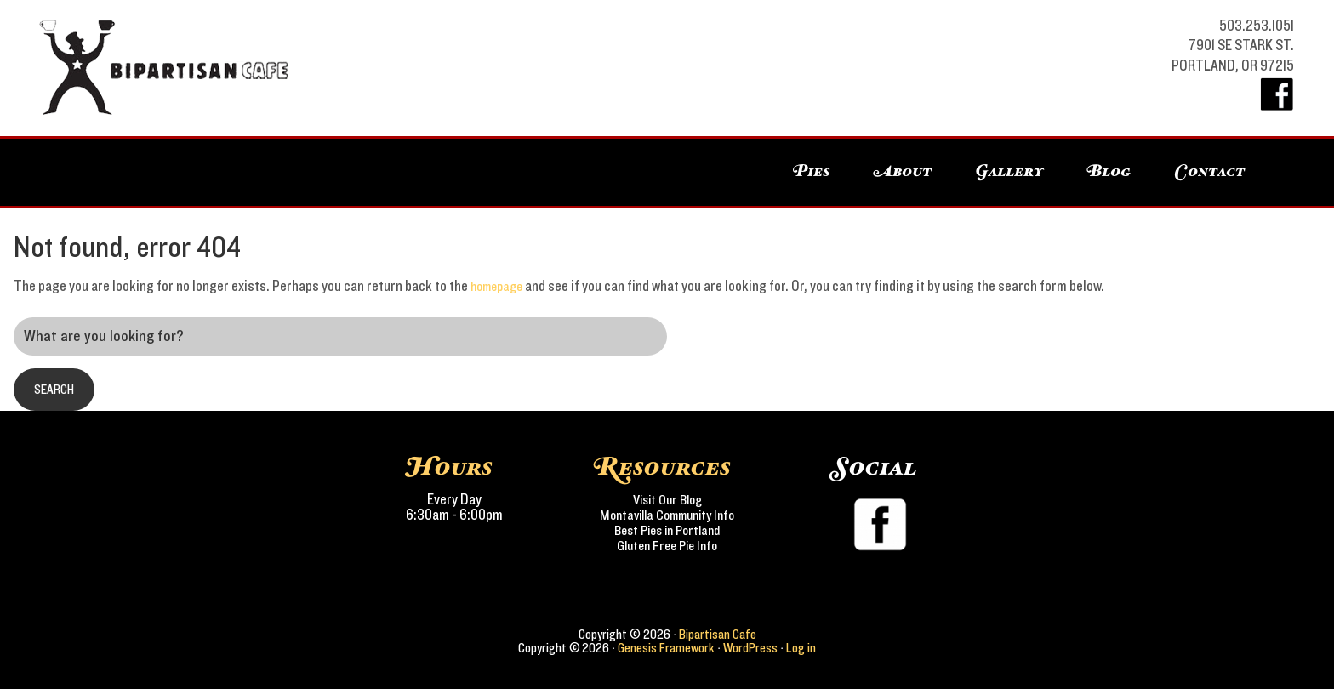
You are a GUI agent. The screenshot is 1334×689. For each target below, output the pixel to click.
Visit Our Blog (667, 500)
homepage (499, 286)
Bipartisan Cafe (138, 68)
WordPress (750, 648)
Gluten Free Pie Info (667, 546)
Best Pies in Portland (667, 530)
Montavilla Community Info (667, 515)
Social (875, 468)
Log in (801, 648)
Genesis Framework (666, 648)
